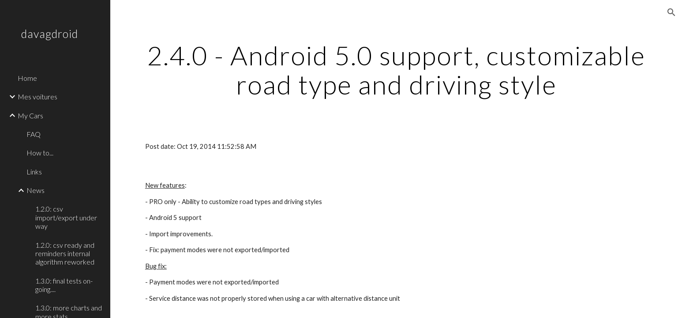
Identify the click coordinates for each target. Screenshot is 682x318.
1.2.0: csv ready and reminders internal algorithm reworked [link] (64, 253)
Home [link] (27, 78)
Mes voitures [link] (37, 96)
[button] (671, 12)
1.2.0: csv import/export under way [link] (66, 217)
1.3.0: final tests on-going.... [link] (64, 284)
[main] (396, 69)
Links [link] (34, 171)
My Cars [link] (30, 115)
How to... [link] (39, 152)
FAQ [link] (33, 134)
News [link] (35, 190)
